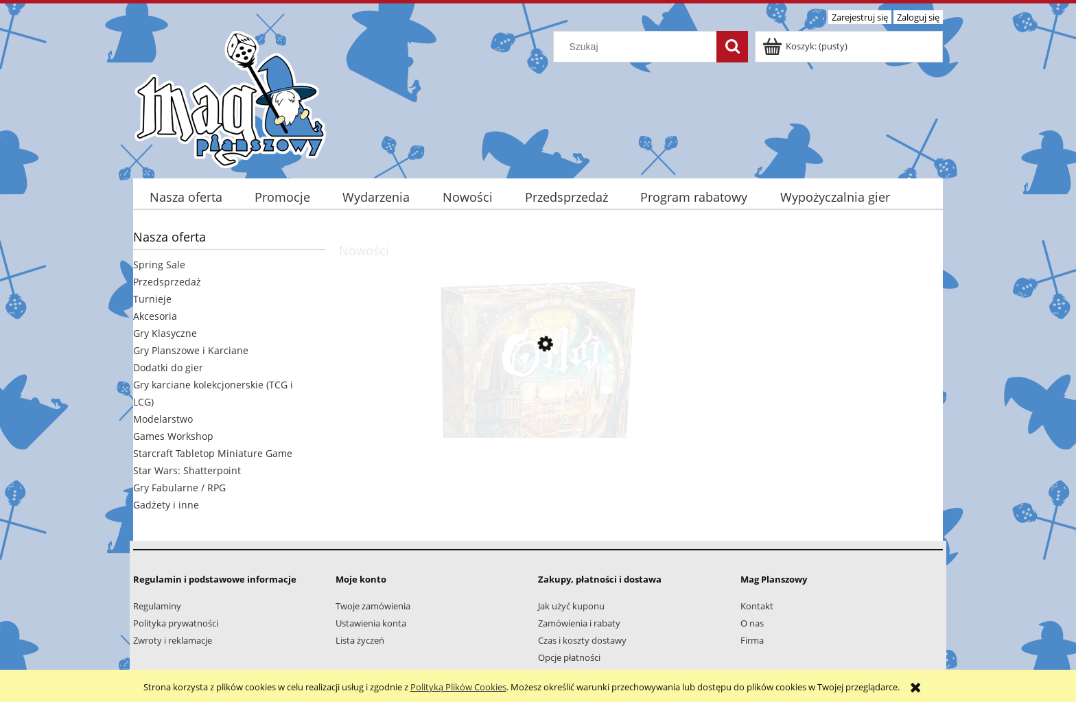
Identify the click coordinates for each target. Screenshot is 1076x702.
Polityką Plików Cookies (458, 687)
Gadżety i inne (166, 504)
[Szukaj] (732, 46)
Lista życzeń (360, 640)
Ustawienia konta (371, 623)
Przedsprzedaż (167, 281)
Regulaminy (157, 606)
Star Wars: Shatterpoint (187, 470)
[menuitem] (185, 197)
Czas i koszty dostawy (582, 640)
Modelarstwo (163, 418)
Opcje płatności (569, 657)
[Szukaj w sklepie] (638, 47)
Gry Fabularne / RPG (179, 487)
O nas (752, 623)
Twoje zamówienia (373, 606)
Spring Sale (159, 264)
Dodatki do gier (168, 367)
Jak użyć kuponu (571, 606)
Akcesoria (155, 316)
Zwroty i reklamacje (172, 640)
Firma (752, 640)
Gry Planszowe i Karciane (190, 350)
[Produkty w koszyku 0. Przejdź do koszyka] (805, 46)
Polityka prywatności (175, 623)
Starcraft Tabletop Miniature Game (212, 453)
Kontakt (756, 606)
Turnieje (152, 298)
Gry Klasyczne (165, 333)
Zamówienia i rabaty (579, 623)
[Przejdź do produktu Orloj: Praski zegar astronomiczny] (538, 409)
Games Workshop (173, 436)
